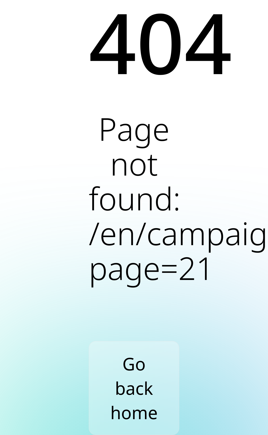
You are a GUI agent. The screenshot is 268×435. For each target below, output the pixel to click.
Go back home (134, 388)
